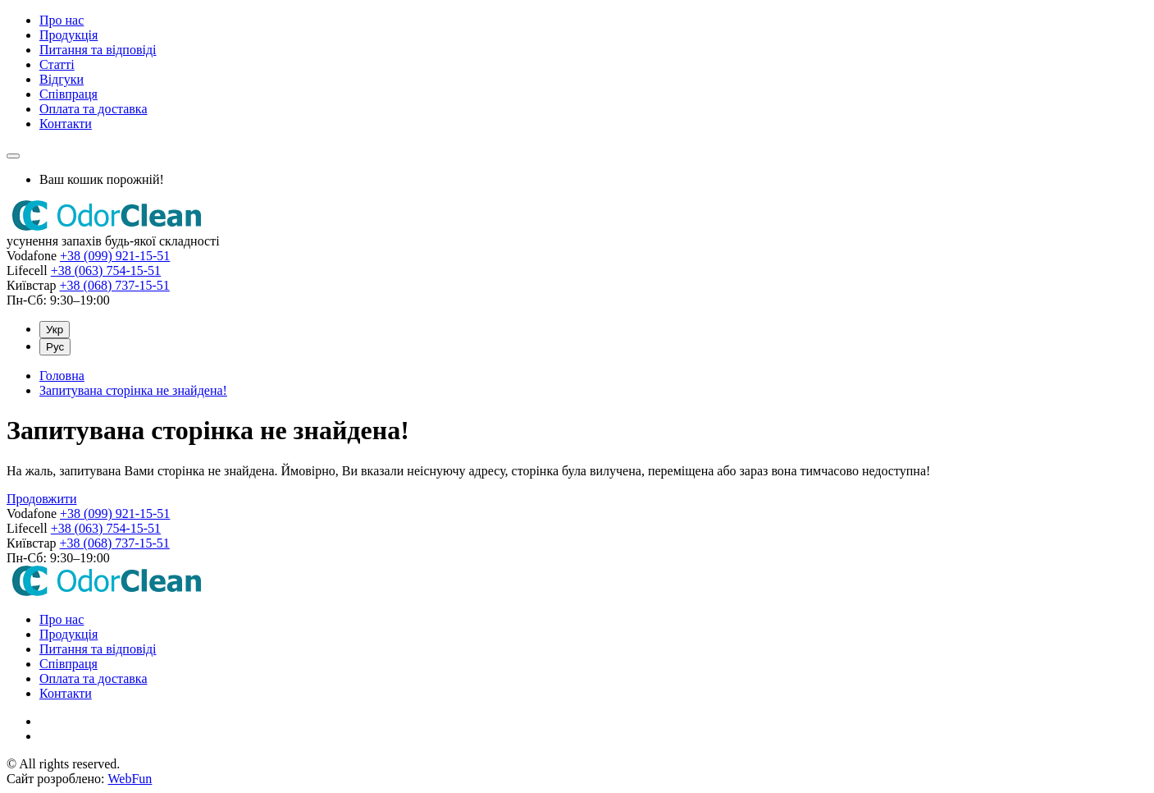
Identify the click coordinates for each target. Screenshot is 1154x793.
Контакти (65, 124)
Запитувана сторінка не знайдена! (133, 390)
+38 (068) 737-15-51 (115, 285)
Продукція (68, 35)
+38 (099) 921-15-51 (115, 256)
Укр (54, 329)
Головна (61, 376)
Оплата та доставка (93, 109)
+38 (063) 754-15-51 (106, 270)
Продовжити (42, 499)
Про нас (61, 20)
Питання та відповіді (97, 50)
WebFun (129, 779)
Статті (57, 64)
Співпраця (68, 94)
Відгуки (61, 79)
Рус (55, 347)
